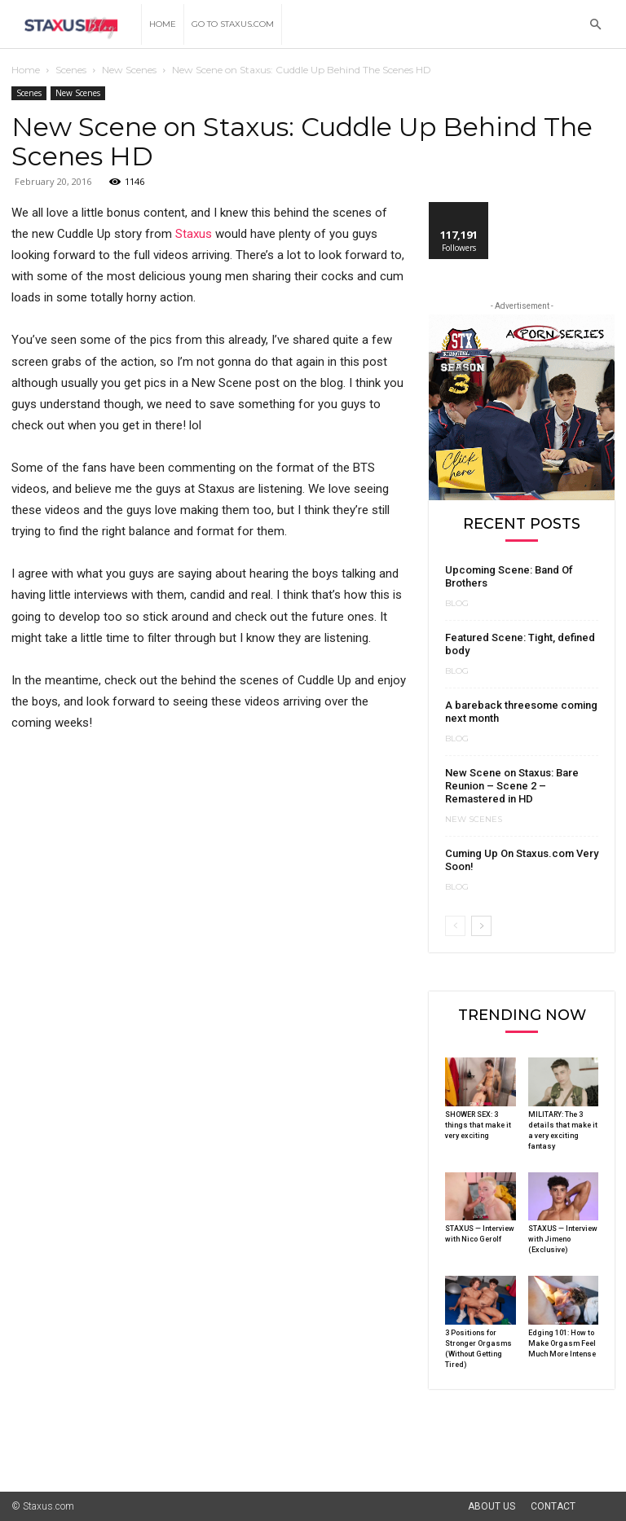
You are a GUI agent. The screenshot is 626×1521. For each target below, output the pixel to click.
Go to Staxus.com (233, 24)
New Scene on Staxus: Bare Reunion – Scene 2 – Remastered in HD (512, 786)
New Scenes (129, 70)
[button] (595, 25)
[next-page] (481, 926)
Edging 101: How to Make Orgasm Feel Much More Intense (562, 1343)
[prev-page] (455, 926)
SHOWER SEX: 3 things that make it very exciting (478, 1125)
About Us (491, 1506)
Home (162, 24)
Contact (553, 1506)
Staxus (193, 233)
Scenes (70, 70)
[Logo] (76, 25)
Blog (457, 604)
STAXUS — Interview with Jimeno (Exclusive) (562, 1239)
